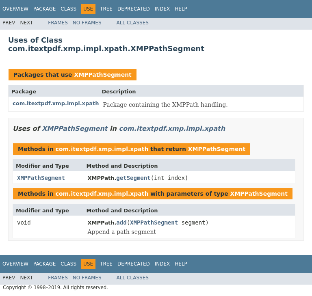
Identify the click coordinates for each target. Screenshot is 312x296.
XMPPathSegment (102, 74)
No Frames (87, 23)
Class (68, 9)
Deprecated (133, 9)
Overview (15, 9)
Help (181, 9)
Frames (58, 23)
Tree (106, 9)
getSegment (133, 178)
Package (44, 9)
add (121, 222)
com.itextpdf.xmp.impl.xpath (56, 103)
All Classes (133, 23)
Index (162, 9)
